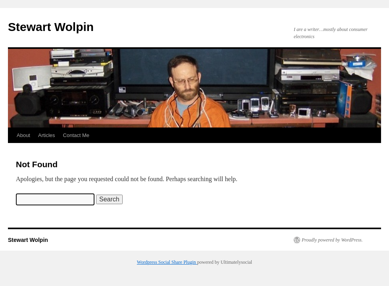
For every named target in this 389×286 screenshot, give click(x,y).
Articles (46, 135)
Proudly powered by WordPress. (332, 240)
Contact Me (76, 135)
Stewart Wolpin (51, 26)
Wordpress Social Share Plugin (167, 262)
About (23, 135)
